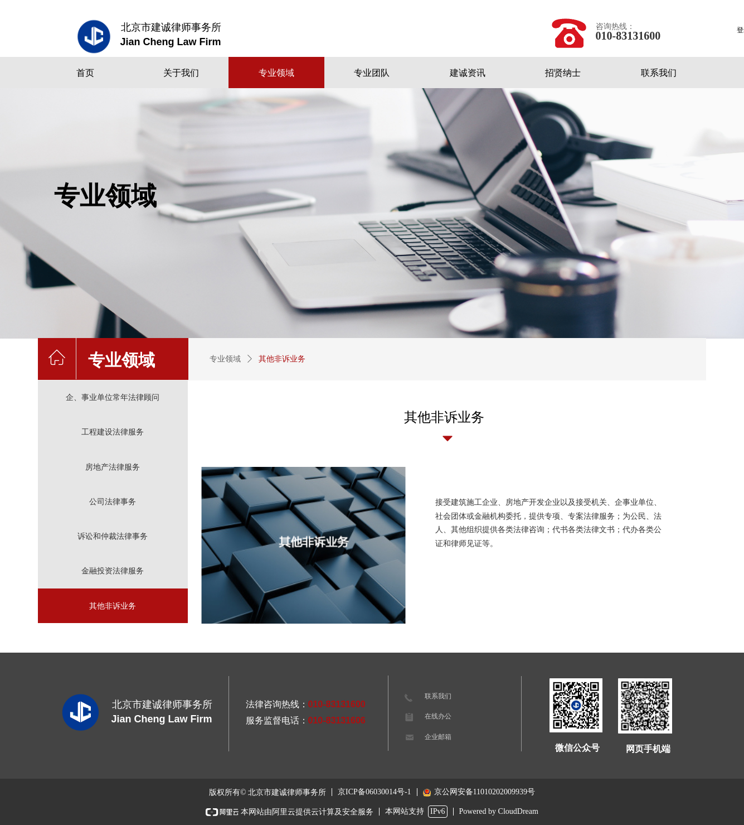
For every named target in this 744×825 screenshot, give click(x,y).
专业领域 (225, 359)
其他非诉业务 (282, 359)
